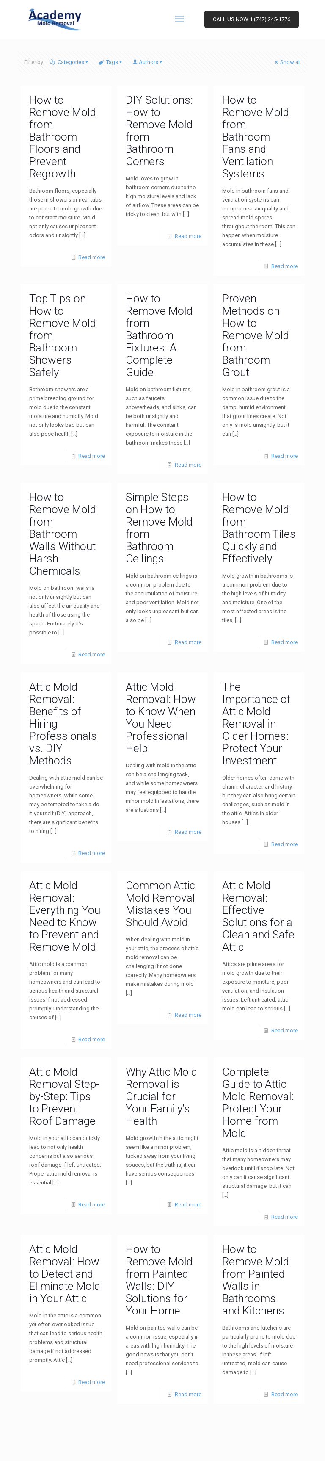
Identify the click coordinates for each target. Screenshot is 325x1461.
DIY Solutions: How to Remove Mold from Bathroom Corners (159, 131)
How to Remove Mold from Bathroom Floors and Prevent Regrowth (62, 137)
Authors (148, 62)
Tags (111, 62)
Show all (287, 62)
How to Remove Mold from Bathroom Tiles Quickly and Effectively (259, 528)
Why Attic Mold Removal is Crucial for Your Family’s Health (161, 1096)
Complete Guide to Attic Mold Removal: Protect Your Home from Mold (258, 1102)
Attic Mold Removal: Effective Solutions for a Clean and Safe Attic (258, 916)
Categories (70, 62)
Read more (91, 257)
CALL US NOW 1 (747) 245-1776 (251, 19)
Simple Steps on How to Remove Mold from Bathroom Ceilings (159, 528)
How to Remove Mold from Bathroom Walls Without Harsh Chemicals (62, 534)
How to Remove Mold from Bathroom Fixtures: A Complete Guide (159, 335)
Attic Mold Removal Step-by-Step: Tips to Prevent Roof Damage (64, 1096)
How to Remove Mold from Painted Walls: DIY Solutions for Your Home (159, 1280)
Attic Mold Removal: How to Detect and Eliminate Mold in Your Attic (64, 1274)
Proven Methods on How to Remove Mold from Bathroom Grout (255, 335)
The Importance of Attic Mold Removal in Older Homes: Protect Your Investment (256, 724)
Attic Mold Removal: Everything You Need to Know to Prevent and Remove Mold (64, 916)
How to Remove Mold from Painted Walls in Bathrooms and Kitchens (255, 1280)
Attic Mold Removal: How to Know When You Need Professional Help (161, 718)
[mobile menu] (180, 19)
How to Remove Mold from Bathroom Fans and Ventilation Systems (255, 137)
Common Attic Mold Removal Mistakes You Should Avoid (160, 904)
